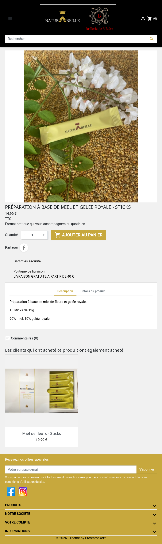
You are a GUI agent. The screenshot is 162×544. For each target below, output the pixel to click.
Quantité (11, 235)
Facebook (11, 491)
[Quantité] (34, 235)
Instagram (23, 491)
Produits (13, 505)
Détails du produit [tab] (93, 291)
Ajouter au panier (79, 235)
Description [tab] (65, 291)
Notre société (17, 514)
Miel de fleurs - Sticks (41, 433)
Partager (24, 247)
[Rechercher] (81, 39)
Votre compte (17, 522)
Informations (17, 531)
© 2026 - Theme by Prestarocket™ (81, 538)
